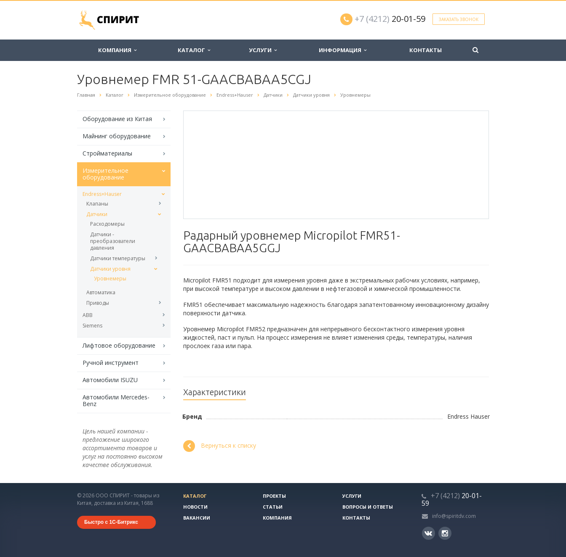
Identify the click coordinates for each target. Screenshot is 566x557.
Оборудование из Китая (117, 119)
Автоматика (100, 292)
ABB (88, 315)
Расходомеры (107, 223)
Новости (195, 507)
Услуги (263, 50)
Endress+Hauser (102, 194)
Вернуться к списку (219, 446)
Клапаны (97, 203)
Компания (117, 50)
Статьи (273, 507)
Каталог (194, 50)
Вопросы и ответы (367, 507)
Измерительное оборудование (105, 173)
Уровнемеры (110, 278)
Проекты (274, 496)
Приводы (97, 302)
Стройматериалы (107, 153)
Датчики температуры (117, 258)
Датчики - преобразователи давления (112, 241)
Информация (342, 50)
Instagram (445, 533)
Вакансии (196, 518)
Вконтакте (428, 532)
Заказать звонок (458, 19)
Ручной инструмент (111, 363)
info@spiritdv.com (454, 516)
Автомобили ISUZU (110, 380)
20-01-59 (390, 18)
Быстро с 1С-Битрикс (111, 522)
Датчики (96, 214)
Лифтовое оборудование (119, 345)
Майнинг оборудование (117, 136)
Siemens (92, 325)
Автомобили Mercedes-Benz (116, 400)
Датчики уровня (110, 268)
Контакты (425, 50)
